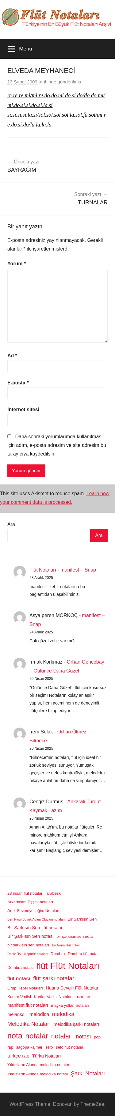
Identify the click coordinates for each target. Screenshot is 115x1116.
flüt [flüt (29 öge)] (42, 966)
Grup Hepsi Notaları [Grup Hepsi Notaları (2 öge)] (25, 988)
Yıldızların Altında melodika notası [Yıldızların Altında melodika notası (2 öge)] (37, 1074)
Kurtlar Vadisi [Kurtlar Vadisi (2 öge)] (19, 996)
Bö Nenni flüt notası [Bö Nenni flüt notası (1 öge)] (66, 945)
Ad (12, 355)
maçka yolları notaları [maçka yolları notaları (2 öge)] (70, 1005)
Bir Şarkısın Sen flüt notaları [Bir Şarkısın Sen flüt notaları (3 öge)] (35, 927)
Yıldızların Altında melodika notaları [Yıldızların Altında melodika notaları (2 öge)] (39, 1064)
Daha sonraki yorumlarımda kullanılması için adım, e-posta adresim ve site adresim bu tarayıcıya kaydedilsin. (56, 445)
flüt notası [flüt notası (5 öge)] (18, 978)
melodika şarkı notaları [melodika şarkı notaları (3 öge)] (76, 1024)
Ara (11, 524)
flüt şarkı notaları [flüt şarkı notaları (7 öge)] (54, 978)
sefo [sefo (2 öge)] (49, 1047)
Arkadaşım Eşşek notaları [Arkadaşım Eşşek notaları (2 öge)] (30, 902)
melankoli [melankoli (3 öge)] (16, 1014)
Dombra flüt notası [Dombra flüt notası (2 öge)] (84, 953)
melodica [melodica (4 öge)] (39, 1014)
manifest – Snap (78, 569)
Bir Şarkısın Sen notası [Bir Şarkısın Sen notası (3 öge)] (30, 936)
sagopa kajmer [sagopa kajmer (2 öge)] (29, 1047)
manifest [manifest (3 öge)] (84, 996)
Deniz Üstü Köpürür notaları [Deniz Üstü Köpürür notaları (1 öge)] (27, 954)
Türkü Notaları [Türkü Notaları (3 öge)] (46, 1056)
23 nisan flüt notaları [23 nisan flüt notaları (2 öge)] (25, 893)
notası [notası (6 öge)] (83, 1037)
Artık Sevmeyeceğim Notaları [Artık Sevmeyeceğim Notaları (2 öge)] (33, 910)
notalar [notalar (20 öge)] (36, 1036)
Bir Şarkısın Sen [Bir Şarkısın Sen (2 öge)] (82, 919)
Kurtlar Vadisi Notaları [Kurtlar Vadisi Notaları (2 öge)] (53, 996)
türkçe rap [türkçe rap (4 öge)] (18, 1055)
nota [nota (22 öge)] (14, 1035)
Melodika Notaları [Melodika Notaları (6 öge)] (29, 1024)
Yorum (16, 263)
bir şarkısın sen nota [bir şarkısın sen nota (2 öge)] (74, 936)
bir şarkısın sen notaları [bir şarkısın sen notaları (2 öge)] (28, 945)
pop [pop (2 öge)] (97, 1037)
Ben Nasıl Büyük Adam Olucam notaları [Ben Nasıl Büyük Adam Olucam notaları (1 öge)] (36, 919)
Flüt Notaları (42, 569)
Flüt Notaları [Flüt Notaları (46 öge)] (75, 966)
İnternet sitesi (23, 409)
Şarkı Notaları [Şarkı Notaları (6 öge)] (88, 1073)
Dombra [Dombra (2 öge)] (58, 953)
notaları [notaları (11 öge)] (62, 1036)
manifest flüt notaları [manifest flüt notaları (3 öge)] (27, 1005)
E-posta (18, 382)
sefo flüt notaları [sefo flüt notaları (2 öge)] (70, 1047)
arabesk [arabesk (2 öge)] (54, 893)
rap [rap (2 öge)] (10, 1047)
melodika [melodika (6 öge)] (63, 1014)
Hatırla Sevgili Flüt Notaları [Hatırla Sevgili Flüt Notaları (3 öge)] (72, 988)
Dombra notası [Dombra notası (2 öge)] (20, 967)
